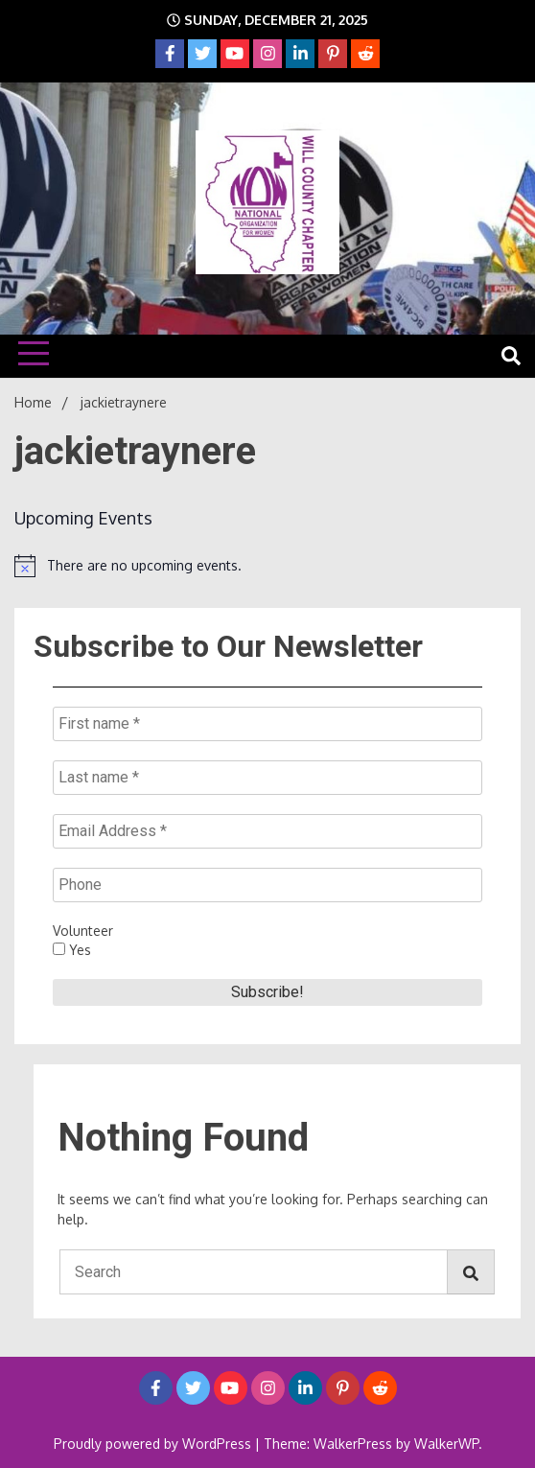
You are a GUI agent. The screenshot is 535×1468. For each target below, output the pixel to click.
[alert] (267, 565)
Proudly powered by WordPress (154, 1443)
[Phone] (267, 885)
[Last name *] (267, 777)
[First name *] (267, 724)
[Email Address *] (267, 831)
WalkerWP (446, 1443)
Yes (72, 950)
